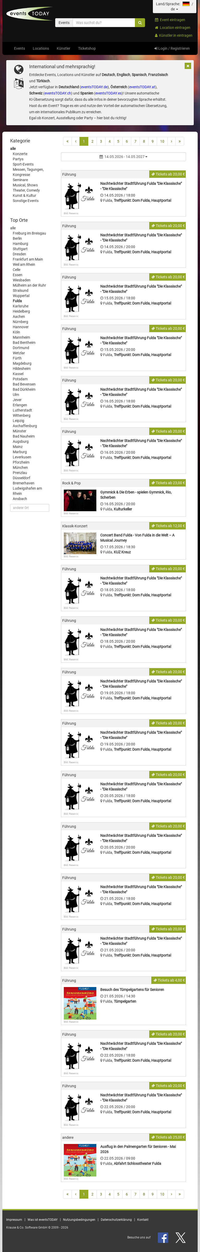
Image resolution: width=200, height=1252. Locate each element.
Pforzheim (21, 462)
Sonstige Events (26, 201)
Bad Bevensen (24, 384)
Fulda (17, 301)
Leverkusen (22, 457)
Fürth (17, 358)
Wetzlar (19, 353)
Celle (16, 270)
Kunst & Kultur (24, 195)
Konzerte (20, 154)
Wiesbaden (21, 280)
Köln (16, 332)
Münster (19, 431)
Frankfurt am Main (28, 259)
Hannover (21, 327)
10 (162, 141)
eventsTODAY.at (142, 87)
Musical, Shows (25, 185)
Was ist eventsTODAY (43, 1220)
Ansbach (20, 499)
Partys (18, 159)
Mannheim (21, 337)
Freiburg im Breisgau (29, 233)
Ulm (16, 395)
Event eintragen (170, 20)
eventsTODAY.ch (58, 93)
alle (13, 149)
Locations (41, 48)
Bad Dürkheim (24, 389)
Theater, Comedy (26, 190)
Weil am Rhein (24, 264)
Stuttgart (20, 249)
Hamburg (20, 244)
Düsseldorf (21, 478)
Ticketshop (87, 48)
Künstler (63, 48)
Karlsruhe (20, 306)
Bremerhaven (23, 483)
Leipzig (18, 421)
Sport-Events (23, 164)
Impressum (14, 1220)
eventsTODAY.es (108, 93)
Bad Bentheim (24, 342)
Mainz (18, 447)
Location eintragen (172, 28)
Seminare (20, 180)
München (20, 467)
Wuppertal (21, 296)
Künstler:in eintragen (173, 35)
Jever (17, 400)
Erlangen (20, 405)
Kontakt (142, 1220)
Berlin (17, 238)
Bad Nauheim (24, 436)
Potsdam (20, 379)
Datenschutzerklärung (116, 1220)
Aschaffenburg (25, 426)
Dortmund (21, 348)
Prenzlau (20, 473)
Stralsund (20, 290)
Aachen (19, 316)
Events (19, 48)
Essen (17, 275)
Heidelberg (21, 311)
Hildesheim (21, 368)
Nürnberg (20, 322)
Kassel (18, 374)
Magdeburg (22, 363)
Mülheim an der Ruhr (29, 285)
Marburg (20, 452)
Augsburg (21, 441)
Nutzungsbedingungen (79, 1220)
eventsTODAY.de (94, 87)
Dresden (19, 254)
